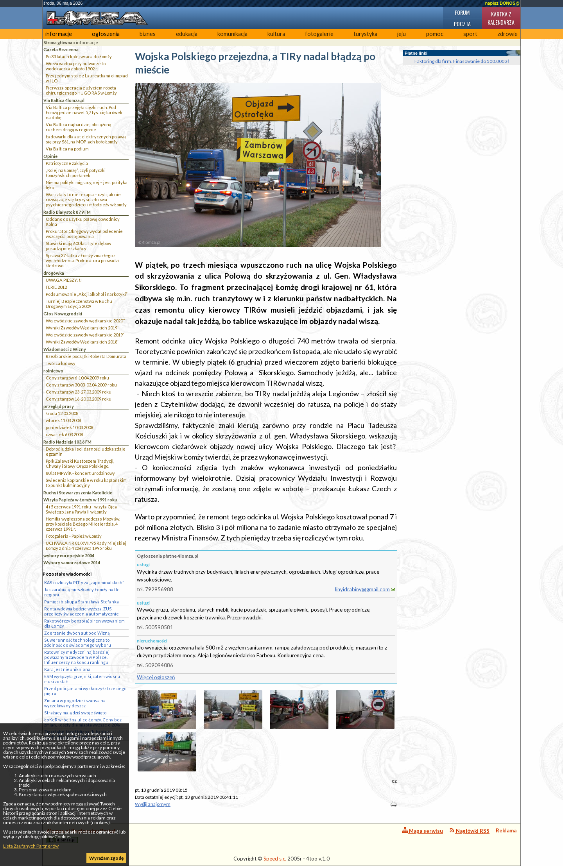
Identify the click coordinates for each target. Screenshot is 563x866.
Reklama (506, 830)
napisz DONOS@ (502, 3)
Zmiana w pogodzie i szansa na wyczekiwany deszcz (75, 703)
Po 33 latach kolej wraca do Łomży (79, 56)
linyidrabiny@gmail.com (362, 589)
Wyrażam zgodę (106, 858)
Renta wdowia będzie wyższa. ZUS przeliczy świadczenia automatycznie (81, 611)
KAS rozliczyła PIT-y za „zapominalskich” (84, 582)
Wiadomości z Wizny (64, 349)
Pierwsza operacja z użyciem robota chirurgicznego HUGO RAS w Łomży (81, 90)
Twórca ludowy (60, 363)
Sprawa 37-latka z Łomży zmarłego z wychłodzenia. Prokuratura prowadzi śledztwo (82, 260)
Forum (462, 12)
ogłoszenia (106, 33)
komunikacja (232, 33)
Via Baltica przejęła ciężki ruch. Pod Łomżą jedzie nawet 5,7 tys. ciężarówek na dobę (84, 112)
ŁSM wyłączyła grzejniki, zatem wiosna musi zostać (82, 679)
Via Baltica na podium (67, 148)
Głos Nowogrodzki (62, 313)
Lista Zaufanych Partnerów (31, 846)
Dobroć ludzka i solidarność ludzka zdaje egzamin (86, 451)
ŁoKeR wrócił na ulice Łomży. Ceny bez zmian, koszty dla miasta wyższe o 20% (83, 722)
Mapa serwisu (422, 830)
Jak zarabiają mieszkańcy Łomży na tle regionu (82, 592)
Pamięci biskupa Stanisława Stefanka (81, 601)
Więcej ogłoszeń (156, 677)
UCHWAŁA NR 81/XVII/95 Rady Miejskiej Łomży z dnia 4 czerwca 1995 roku (86, 545)
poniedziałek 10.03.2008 (69, 427)
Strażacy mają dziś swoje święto (75, 712)
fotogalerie (319, 33)
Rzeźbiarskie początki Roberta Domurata (86, 356)
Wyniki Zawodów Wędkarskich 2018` (82, 341)
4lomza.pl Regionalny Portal (81, 835)
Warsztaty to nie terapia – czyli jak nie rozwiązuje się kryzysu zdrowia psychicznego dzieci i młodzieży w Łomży (86, 199)
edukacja (186, 33)
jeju (401, 33)
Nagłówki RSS (469, 830)
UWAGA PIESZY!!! (64, 280)
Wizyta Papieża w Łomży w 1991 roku (80, 499)
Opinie (50, 156)
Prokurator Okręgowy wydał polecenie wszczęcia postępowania (84, 234)
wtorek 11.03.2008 (63, 420)
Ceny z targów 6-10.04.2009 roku (77, 377)
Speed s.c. (275, 858)
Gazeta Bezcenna (61, 49)
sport (470, 33)
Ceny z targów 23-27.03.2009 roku (78, 391)
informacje (58, 33)
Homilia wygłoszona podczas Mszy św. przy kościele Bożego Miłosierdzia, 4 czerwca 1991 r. (83, 523)
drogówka (53, 273)
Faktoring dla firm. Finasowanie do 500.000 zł (461, 61)
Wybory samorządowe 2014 (71, 562)
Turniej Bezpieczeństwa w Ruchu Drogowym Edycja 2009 (79, 304)
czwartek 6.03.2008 (64, 434)
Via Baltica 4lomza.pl (63, 100)
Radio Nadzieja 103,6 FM (67, 441)
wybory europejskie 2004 (68, 555)
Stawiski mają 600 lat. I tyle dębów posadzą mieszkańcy (78, 246)
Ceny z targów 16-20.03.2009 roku (78, 398)
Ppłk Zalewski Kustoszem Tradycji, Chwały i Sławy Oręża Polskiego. (80, 463)
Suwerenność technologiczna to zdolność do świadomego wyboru (77, 642)
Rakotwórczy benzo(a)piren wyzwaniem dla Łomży (84, 623)
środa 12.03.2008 (62, 413)
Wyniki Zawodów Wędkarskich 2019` (82, 327)
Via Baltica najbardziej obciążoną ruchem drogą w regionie (78, 127)
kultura (276, 33)
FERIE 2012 (56, 287)
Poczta (462, 24)
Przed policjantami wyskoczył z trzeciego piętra (85, 691)
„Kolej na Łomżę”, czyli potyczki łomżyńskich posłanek (76, 173)
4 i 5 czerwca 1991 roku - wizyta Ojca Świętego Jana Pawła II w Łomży (81, 509)
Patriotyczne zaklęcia (67, 163)
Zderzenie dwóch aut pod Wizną (76, 632)
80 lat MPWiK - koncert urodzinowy (80, 473)
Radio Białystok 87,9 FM (67, 212)
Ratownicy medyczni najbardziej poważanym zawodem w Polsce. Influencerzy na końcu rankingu (76, 657)
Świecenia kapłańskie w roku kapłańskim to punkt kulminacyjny (86, 483)
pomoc (434, 33)
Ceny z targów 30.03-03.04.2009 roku (81, 384)
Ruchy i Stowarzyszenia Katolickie (77, 492)
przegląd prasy (58, 406)
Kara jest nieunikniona (67, 669)
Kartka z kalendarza (501, 18)
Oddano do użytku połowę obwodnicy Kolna (83, 221)
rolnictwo (53, 370)
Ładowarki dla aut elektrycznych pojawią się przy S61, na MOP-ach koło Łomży (86, 139)
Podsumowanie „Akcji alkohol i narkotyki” (86, 294)
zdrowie (507, 33)
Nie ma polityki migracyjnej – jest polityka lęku (86, 185)
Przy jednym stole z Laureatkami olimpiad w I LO (87, 78)
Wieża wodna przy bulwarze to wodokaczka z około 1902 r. (76, 66)
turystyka (365, 33)
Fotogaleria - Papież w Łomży (74, 536)
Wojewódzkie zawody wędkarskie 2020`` (85, 320)
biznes (148, 33)
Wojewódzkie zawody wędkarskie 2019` (85, 334)
